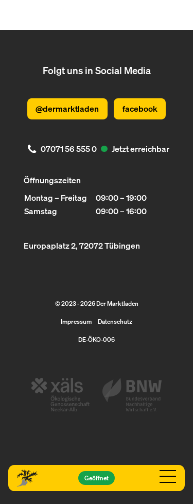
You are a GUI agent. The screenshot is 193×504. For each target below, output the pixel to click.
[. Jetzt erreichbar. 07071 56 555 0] (96, 149)
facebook (139, 108)
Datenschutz (115, 321)
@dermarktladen (67, 108)
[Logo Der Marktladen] (27, 478)
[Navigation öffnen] (167, 476)
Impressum (76, 321)
